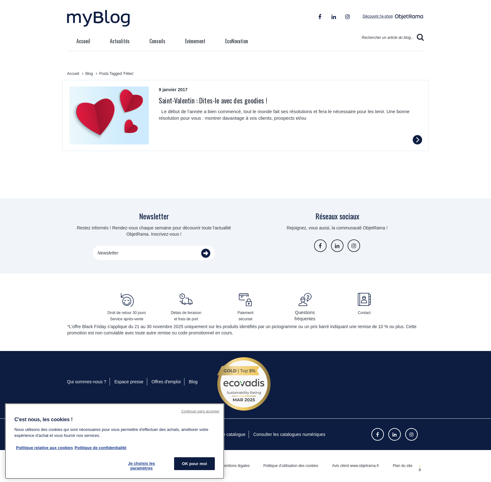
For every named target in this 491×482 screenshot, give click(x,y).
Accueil (83, 41)
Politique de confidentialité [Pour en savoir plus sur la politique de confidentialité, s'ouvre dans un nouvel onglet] (100, 447)
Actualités (120, 41)
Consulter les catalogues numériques (289, 434)
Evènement (195, 41)
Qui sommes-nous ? (86, 381)
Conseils (157, 41)
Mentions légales (235, 466)
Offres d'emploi (166, 381)
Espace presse (128, 381)
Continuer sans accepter (200, 411)
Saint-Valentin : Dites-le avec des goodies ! (213, 100)
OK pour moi (194, 463)
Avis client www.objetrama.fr (355, 466)
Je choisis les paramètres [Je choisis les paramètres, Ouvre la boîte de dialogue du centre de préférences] (141, 466)
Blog (193, 381)
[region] (114, 441)
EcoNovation (236, 41)
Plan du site (402, 466)
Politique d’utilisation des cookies (290, 466)
